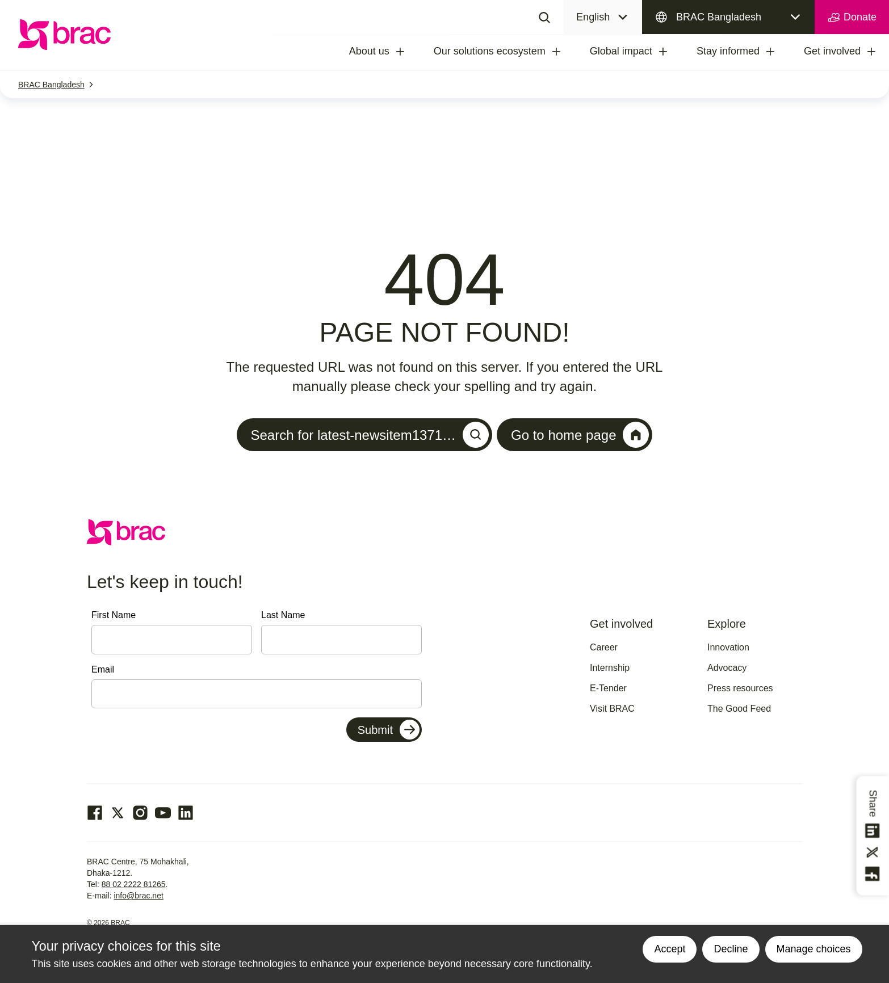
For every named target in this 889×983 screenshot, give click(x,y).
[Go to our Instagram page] (140, 813)
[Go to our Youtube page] (163, 813)
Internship (610, 668)
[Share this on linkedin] (873, 831)
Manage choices (814, 949)
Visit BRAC (612, 708)
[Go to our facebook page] (95, 813)
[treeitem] (410, 51)
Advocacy (727, 668)
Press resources (740, 688)
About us (369, 51)
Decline (731, 949)
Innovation (728, 647)
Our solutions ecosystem (490, 51)
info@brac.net (138, 895)
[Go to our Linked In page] (186, 813)
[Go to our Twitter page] (117, 813)
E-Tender (608, 688)
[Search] (544, 17)
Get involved (832, 51)
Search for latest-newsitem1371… (370, 435)
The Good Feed (739, 708)
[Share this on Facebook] (873, 874)
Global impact (621, 51)
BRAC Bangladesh (718, 17)
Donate (852, 17)
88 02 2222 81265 (134, 884)
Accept (669, 949)
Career (604, 647)
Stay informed (728, 51)
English (593, 17)
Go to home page (580, 435)
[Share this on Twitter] (873, 852)
